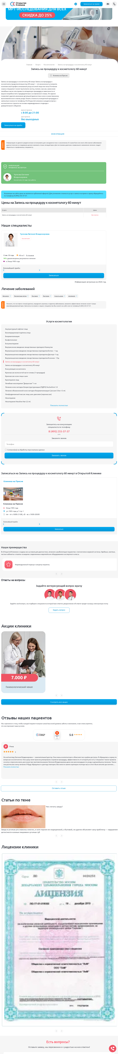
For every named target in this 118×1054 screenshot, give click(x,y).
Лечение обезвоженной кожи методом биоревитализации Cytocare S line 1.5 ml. (35, 391)
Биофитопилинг (11, 340)
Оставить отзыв (58, 788)
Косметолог (26, 238)
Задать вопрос (59, 610)
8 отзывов (30, 255)
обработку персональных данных (32, 450)
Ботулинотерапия (11, 343)
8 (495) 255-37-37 (114, 4)
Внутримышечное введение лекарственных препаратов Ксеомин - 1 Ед (32, 358)
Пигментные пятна (20, 296)
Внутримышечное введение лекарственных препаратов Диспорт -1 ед (31, 354)
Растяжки (46, 296)
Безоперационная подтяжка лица (17, 333)
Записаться (54, 275)
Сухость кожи (58, 296)
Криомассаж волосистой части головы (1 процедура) (25, 373)
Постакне (35, 296)
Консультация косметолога (15, 369)
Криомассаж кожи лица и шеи (16, 376)
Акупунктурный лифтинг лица (16, 329)
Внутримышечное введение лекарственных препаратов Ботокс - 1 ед (31, 351)
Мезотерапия (10, 398)
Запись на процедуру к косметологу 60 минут (22, 362)
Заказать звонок (59, 455)
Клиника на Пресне (60, 75)
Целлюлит (71, 296)
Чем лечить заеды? (54, 806)
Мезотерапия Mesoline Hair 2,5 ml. (18, 401)
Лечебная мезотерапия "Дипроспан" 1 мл (20, 383)
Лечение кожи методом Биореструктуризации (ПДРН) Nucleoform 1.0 (31, 387)
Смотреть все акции (59, 702)
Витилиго (6, 296)
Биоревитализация (12, 336)
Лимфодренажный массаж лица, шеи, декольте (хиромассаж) (28, 394)
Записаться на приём (13, 125)
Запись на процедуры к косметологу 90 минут (22, 365)
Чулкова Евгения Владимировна (34, 234)
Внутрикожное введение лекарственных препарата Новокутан (29, 347)
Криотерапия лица (12, 380)
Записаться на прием (91, 4)
